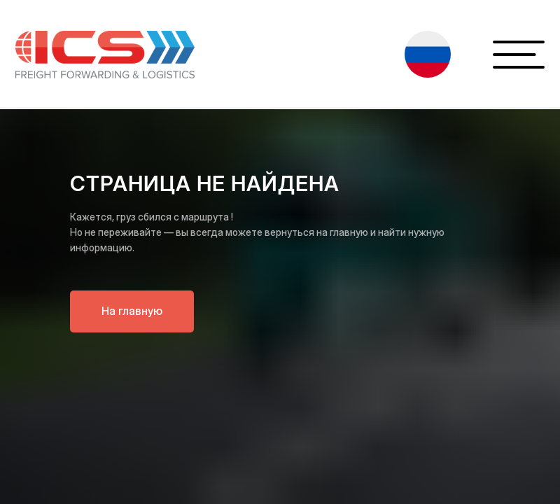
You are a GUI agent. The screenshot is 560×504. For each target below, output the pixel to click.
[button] (428, 54)
